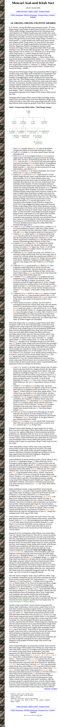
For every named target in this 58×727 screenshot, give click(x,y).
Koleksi (52, 15)
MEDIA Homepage (30, 15)
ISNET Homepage (17, 15)
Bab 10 (43, 419)
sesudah (53, 696)
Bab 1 (26, 232)
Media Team (39, 724)
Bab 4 (19, 161)
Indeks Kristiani (21, 11)
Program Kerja (43, 15)
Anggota (33, 17)
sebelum (47, 696)
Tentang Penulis (44, 11)
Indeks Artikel (33, 11)
